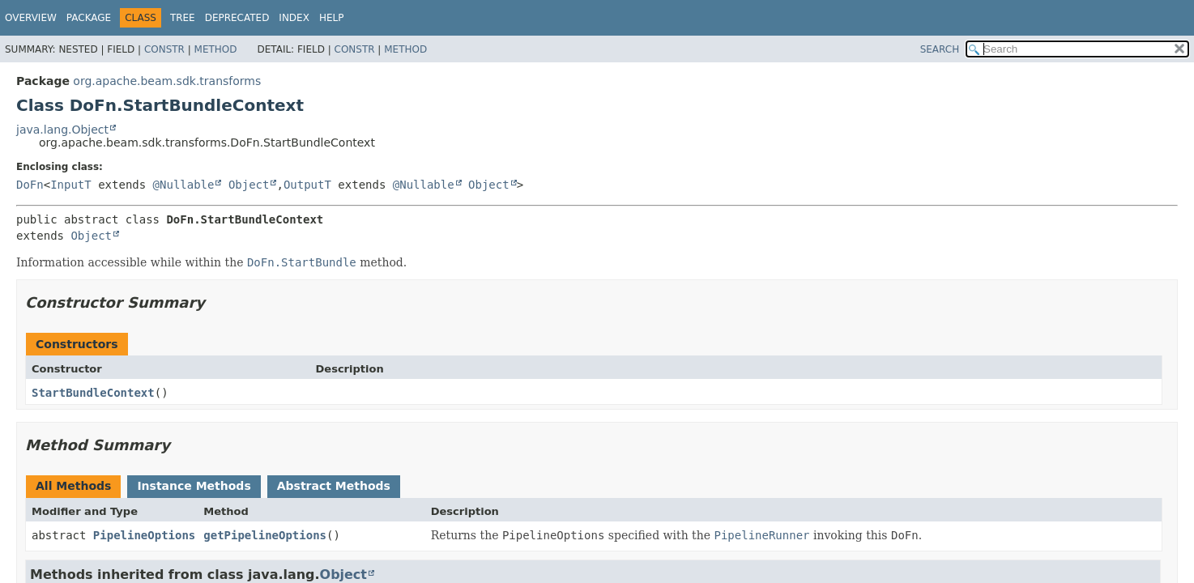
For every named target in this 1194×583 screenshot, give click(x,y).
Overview (31, 17)
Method (215, 49)
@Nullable (184, 184)
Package (88, 17)
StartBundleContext (93, 392)
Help (331, 17)
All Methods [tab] (73, 485)
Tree (182, 17)
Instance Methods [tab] (193, 485)
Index (294, 17)
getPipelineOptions (264, 535)
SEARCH (940, 49)
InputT (71, 184)
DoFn (30, 184)
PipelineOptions (144, 535)
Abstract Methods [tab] (333, 485)
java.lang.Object (62, 129)
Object (249, 184)
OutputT (307, 184)
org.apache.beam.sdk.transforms (167, 80)
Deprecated (237, 17)
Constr (164, 49)
